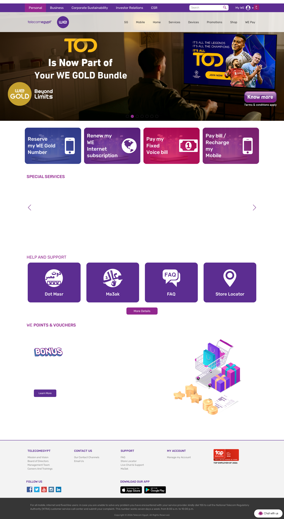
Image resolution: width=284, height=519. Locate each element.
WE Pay (250, 18)
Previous (29, 204)
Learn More (45, 390)
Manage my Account (179, 453)
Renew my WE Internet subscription (101, 142)
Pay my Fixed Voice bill (157, 142)
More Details (142, 307)
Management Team (39, 461)
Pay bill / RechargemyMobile (217, 142)
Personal (35, 4)
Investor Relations (129, 4)
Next (254, 204)
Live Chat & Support (132, 461)
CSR (154, 4)
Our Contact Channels (86, 453)
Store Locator (129, 457)
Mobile (140, 18)
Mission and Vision (38, 453)
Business (57, 4)
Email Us (79, 457)
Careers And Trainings (40, 465)
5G (126, 18)
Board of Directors (38, 457)
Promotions (214, 18)
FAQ (123, 453)
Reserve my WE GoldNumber (41, 142)
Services (174, 18)
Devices (193, 18)
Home (157, 18)
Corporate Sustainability (90, 4)
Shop (233, 18)
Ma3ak (124, 465)
